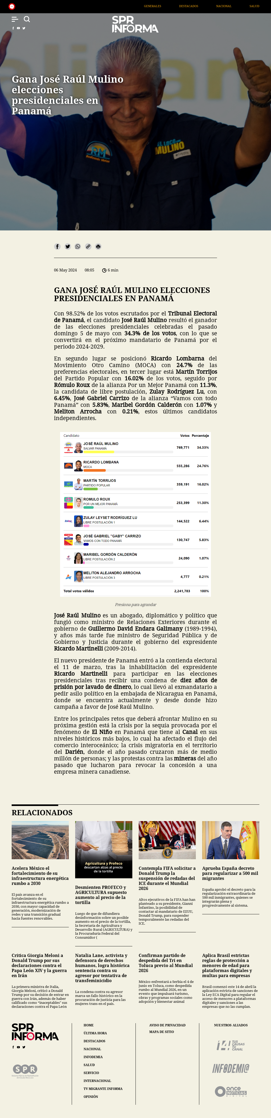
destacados (94, 1041)
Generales (166, 6)
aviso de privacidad (167, 1025)
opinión (91, 1096)
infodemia (93, 1057)
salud (89, 1065)
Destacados (202, 6)
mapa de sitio (161, 1032)
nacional (92, 1049)
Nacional (238, 6)
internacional (97, 1081)
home (89, 1025)
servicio (91, 1073)
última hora (95, 1033)
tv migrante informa (103, 1088)
